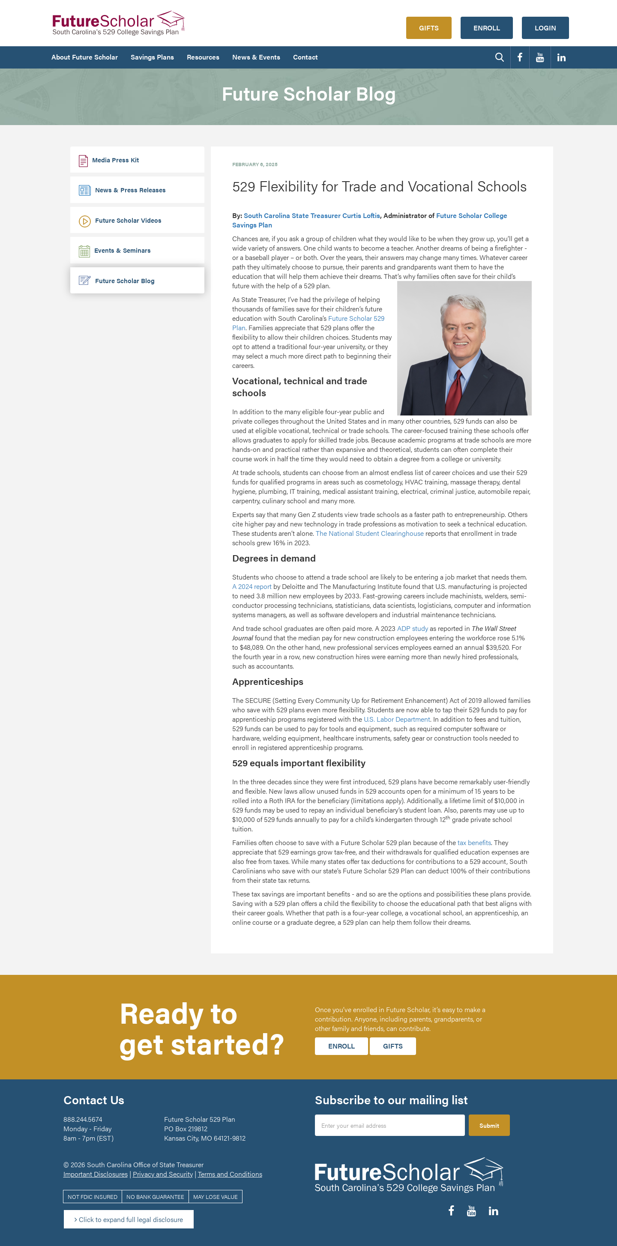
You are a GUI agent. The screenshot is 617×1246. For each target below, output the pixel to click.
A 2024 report (252, 586)
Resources (203, 57)
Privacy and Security (163, 1174)
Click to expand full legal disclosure (129, 1219)
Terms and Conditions (230, 1174)
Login (545, 28)
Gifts (429, 28)
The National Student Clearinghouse (370, 533)
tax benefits (474, 842)
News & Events (256, 57)
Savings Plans (152, 57)
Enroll (486, 28)
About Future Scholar (84, 57)
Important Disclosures (95, 1174)
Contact (305, 57)
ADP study (412, 628)
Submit (489, 1125)
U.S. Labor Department (397, 719)
